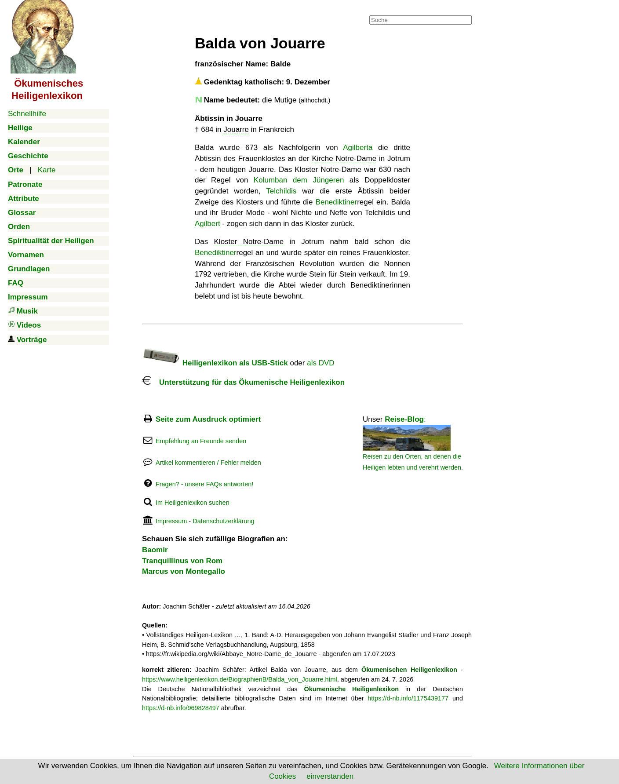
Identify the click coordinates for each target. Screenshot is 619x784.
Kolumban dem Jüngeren (299, 180)
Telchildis (281, 191)
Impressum (171, 521)
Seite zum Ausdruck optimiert (208, 419)
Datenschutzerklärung (223, 521)
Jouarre (236, 129)
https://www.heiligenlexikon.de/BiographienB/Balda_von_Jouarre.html (239, 679)
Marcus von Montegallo (183, 571)
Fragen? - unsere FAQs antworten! (204, 484)
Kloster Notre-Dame (249, 241)
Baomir (155, 550)
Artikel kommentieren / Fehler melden (208, 462)
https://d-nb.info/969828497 (180, 707)
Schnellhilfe (27, 113)
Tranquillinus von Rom (182, 561)
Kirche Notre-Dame (344, 158)
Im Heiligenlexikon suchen (192, 502)
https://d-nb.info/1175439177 (408, 698)
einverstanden (329, 776)
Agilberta (357, 147)
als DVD (320, 363)
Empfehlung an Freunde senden (201, 441)
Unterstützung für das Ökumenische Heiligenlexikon (243, 382)
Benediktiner (336, 202)
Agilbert (207, 223)
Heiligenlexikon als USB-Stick (215, 363)
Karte (47, 170)
